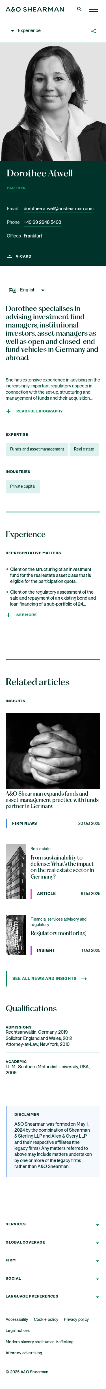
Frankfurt (33, 236)
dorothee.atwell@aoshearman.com (59, 209)
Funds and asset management (37, 449)
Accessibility (17, 1319)
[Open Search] (80, 9)
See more (26, 615)
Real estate (84, 449)
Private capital (22, 486)
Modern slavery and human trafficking (39, 1342)
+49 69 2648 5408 (42, 223)
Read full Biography (39, 411)
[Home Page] (93, 9)
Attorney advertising (24, 1353)
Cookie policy (46, 1319)
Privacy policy (76, 1319)
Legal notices (18, 1330)
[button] (35, 29)
